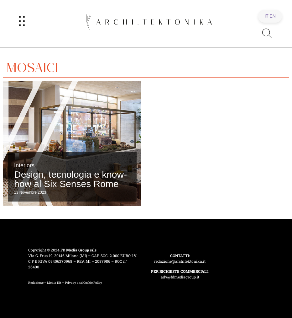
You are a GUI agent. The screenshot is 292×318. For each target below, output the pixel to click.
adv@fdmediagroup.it (180, 276)
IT (266, 16)
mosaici (32, 65)
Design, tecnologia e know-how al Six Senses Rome (70, 179)
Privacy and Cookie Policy (83, 283)
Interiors (24, 165)
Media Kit (54, 283)
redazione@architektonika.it (180, 261)
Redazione (36, 283)
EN (273, 16)
